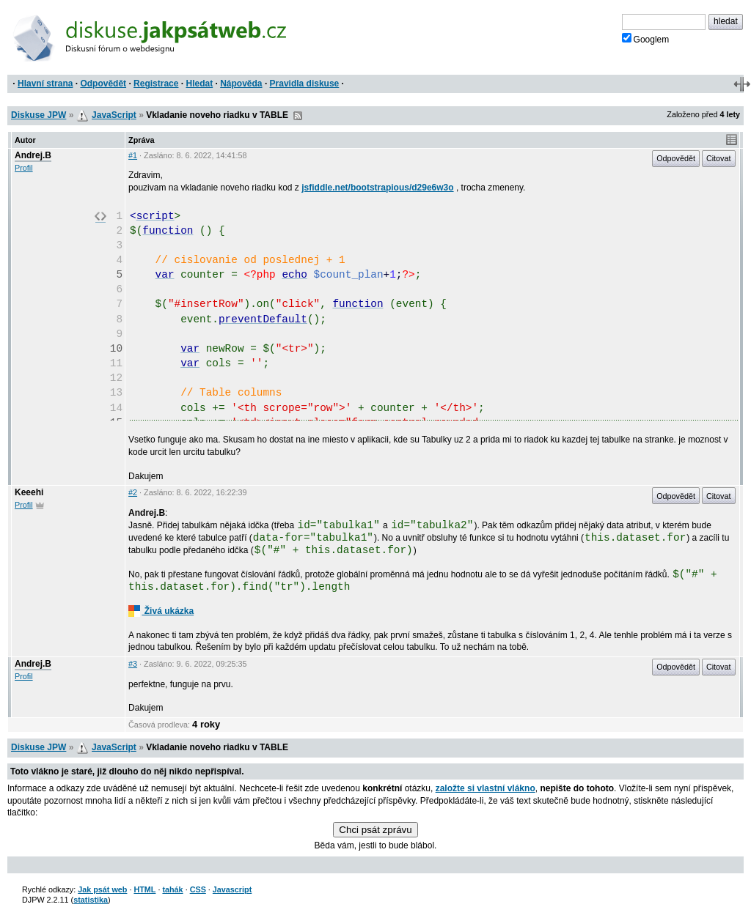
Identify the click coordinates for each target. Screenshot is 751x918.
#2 (132, 492)
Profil (24, 167)
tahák (172, 889)
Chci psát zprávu (375, 829)
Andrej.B (33, 155)
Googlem (646, 39)
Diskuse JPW (38, 115)
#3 (132, 663)
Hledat (199, 83)
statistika (90, 899)
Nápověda (241, 83)
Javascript (232, 889)
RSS (297, 115)
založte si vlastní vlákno (485, 788)
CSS (198, 889)
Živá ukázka (161, 611)
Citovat (718, 158)
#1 (132, 155)
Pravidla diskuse (305, 83)
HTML (144, 889)
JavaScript (114, 115)
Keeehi (29, 492)
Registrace (155, 83)
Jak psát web (102, 889)
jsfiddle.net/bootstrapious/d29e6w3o (377, 187)
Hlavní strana (45, 83)
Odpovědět (103, 83)
